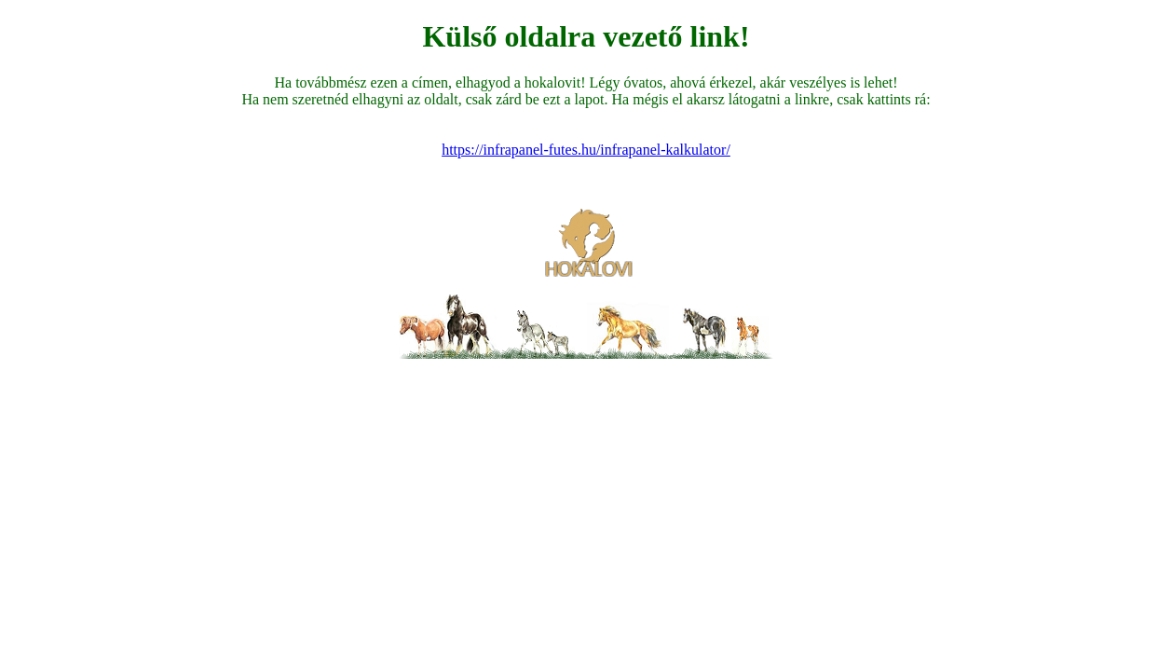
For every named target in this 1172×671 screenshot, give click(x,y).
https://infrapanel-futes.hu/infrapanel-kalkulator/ (586, 149)
